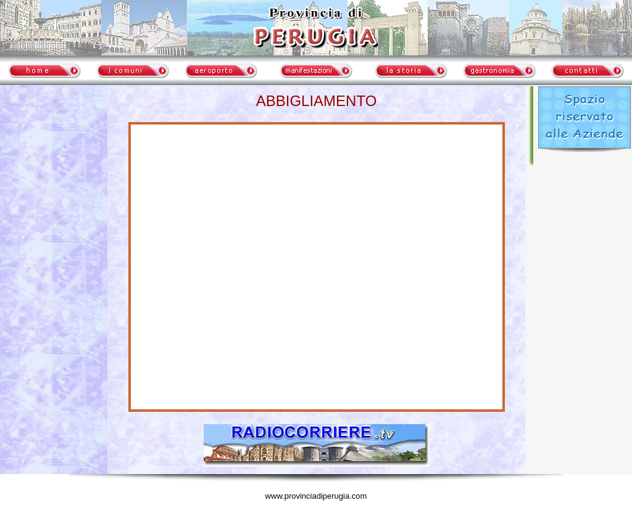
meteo (53, 200)
